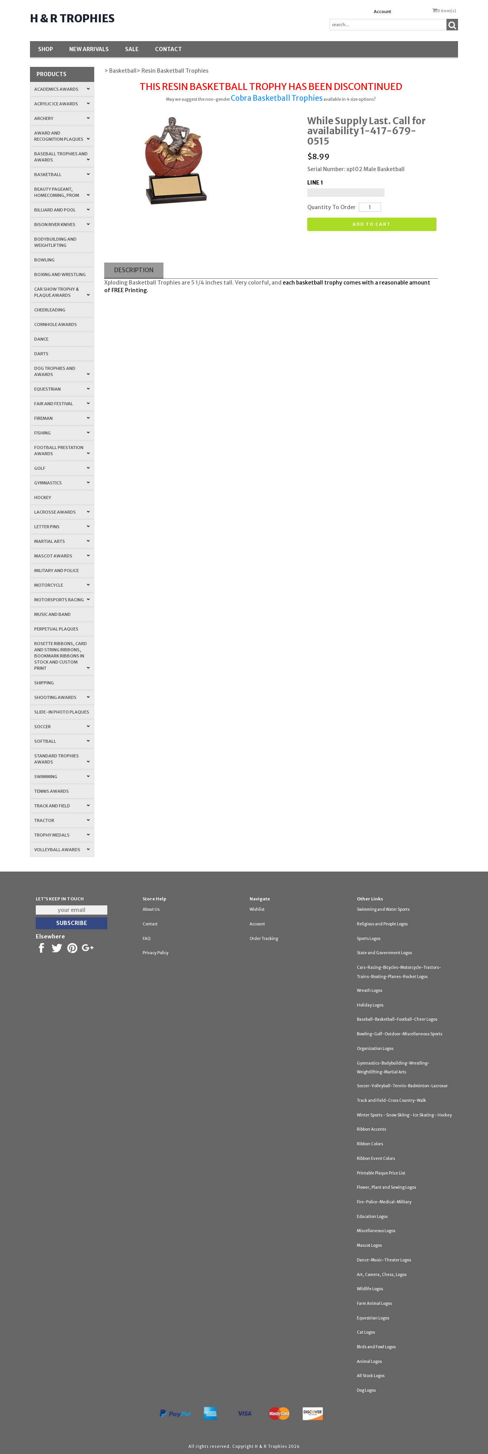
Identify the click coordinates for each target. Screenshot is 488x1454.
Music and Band (52, 614)
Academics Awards (62, 89)
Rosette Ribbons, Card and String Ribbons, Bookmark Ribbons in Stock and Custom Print (62, 656)
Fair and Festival (62, 403)
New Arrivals (89, 49)
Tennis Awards (51, 791)
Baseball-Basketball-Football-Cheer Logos (397, 1019)
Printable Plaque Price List (381, 1173)
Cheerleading (49, 310)
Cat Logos (366, 1332)
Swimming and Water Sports (383, 909)
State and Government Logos (384, 952)
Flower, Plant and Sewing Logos (386, 1187)
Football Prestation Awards (62, 450)
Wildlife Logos (370, 1288)
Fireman (62, 418)
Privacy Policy (155, 952)
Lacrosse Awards (62, 512)
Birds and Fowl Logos (376, 1346)
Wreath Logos (369, 990)
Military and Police (56, 570)
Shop (45, 49)
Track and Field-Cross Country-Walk (391, 1100)
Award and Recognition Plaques (62, 136)
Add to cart (372, 224)
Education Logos (372, 1216)
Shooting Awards (62, 697)
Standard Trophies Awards (62, 759)
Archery (62, 118)
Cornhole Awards (55, 324)
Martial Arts (62, 541)
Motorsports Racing (62, 599)
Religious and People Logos (382, 924)
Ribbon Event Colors (376, 1158)
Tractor (62, 820)
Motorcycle (62, 585)
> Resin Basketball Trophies (172, 70)
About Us (151, 909)
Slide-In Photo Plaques (61, 712)
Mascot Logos (369, 1245)
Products (52, 74)
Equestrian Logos (373, 1318)
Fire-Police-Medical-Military (384, 1201)
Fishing (62, 433)
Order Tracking (264, 938)
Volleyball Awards (62, 849)
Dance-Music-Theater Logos (384, 1260)
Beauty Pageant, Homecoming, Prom (62, 192)
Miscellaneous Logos (376, 1230)
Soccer (62, 726)
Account (382, 11)
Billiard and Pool (62, 210)
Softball (62, 741)
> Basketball (120, 70)
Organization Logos (375, 1048)
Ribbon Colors (370, 1143)
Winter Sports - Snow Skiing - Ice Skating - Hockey (404, 1115)
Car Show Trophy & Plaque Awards (62, 292)
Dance (41, 339)
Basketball (62, 174)
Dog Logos (366, 1390)
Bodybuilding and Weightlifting (55, 242)
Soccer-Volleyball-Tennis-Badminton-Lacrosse (402, 1085)
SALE (132, 49)
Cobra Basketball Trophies (277, 98)
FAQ (147, 938)
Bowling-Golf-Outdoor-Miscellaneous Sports (399, 1033)
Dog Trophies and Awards (62, 371)
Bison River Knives (62, 224)
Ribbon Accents (371, 1129)
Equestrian (62, 389)
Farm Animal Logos (374, 1303)
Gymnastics (62, 483)
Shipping (44, 682)
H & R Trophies (72, 18)
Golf (62, 468)
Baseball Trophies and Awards (62, 157)
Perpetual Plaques (56, 629)
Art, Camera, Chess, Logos (381, 1274)
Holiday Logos (370, 1005)
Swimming (62, 776)
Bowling (44, 260)
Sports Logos (368, 938)
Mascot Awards (62, 556)
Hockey (42, 497)
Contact (168, 49)
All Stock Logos (371, 1375)
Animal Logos (369, 1361)
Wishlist (257, 909)
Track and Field (62, 806)
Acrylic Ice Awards (62, 103)
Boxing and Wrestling (60, 274)
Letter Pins (62, 526)
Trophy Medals (62, 835)
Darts (41, 353)
